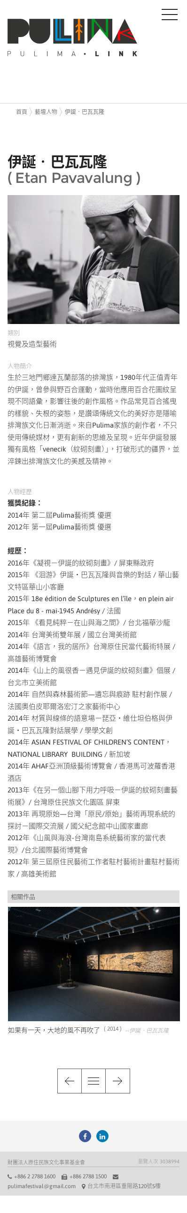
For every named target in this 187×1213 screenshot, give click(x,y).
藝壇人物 (46, 112)
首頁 (21, 112)
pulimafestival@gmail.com (42, 1186)
